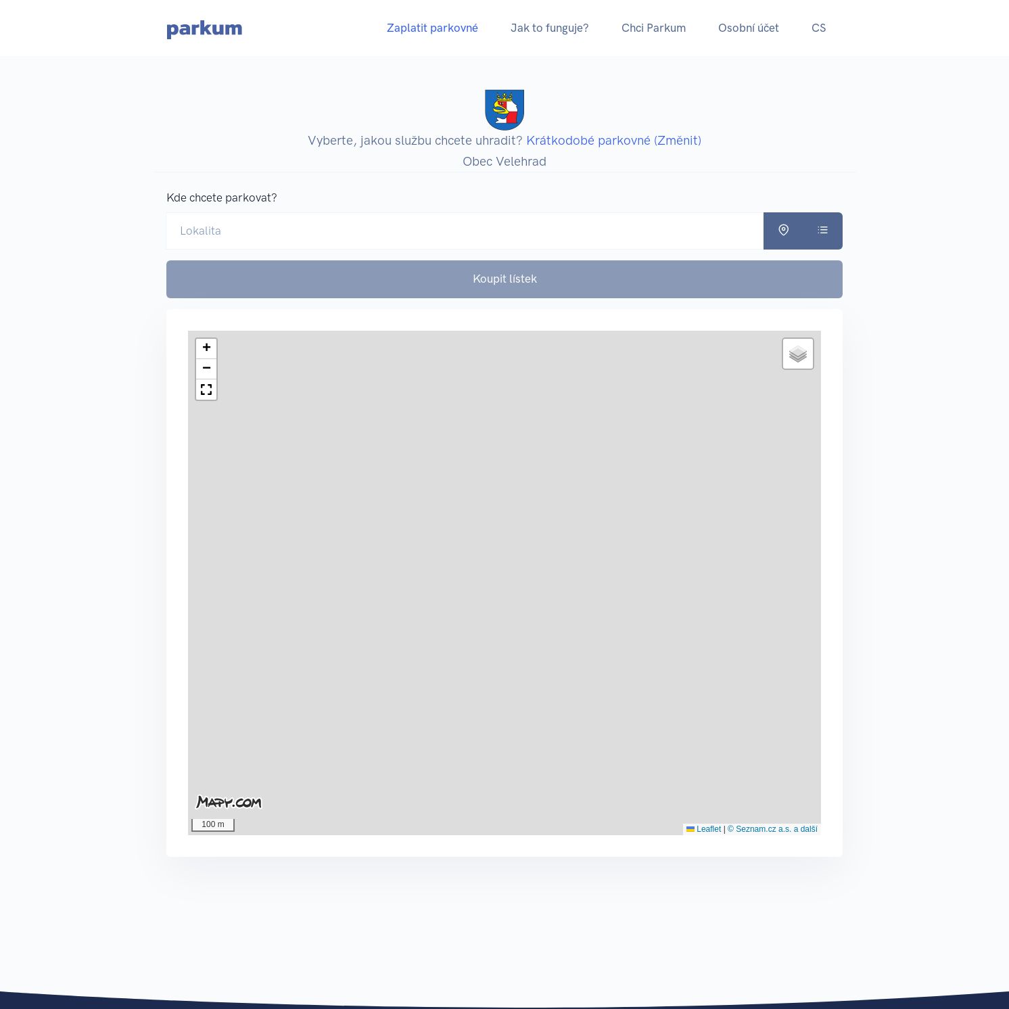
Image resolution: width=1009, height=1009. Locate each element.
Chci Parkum (653, 27)
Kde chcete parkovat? (221, 197)
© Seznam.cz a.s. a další (773, 829)
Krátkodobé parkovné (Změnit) (613, 140)
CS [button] (819, 27)
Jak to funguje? (550, 27)
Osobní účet (748, 27)
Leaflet (703, 829)
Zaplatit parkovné (432, 27)
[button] (206, 349)
